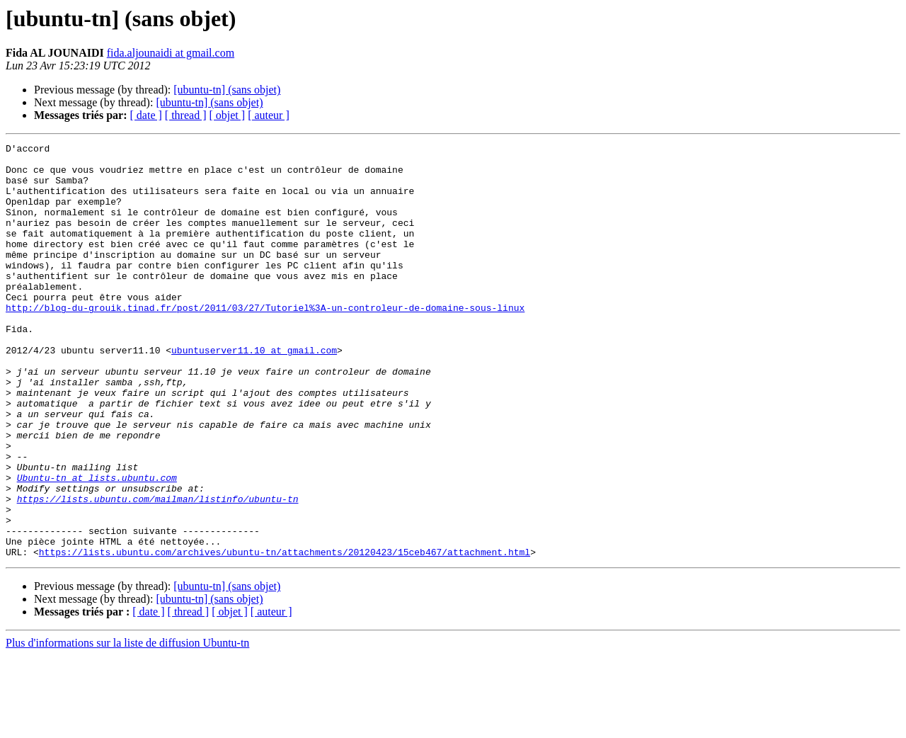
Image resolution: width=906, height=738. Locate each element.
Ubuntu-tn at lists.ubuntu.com (97, 545)
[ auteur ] (268, 115)
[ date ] (146, 115)
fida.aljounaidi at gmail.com (170, 53)
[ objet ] (227, 115)
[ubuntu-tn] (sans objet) (226, 90)
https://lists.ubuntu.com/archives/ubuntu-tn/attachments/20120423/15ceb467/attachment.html (284, 634)
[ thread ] (186, 115)
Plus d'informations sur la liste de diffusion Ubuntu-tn (127, 726)
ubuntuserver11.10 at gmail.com (254, 392)
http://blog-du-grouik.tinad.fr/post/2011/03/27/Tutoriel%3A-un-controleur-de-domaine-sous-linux (265, 341)
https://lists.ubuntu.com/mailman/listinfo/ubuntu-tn (158, 570)
